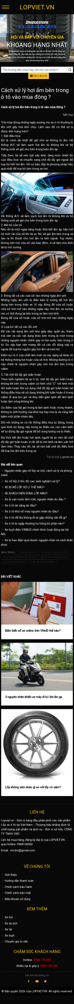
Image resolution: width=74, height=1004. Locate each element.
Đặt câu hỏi (38, 75)
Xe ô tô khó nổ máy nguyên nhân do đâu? (30, 511)
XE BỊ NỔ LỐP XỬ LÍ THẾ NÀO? (23, 487)
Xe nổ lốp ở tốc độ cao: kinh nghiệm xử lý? (30, 481)
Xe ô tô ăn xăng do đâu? (19, 505)
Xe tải (6, 929)
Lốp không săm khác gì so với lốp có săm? (33, 787)
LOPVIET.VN (37, 7)
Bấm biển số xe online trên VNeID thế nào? (33, 630)
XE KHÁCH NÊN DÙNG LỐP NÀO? (24, 493)
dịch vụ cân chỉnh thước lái (19, 557)
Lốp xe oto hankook (15, 561)
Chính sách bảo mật (16, 893)
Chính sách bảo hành (16, 887)
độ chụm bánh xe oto (54, 552)
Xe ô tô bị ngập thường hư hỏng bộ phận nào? (33, 523)
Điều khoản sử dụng (15, 899)
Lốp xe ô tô (8, 825)
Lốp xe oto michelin (43, 561)
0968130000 (25, 844)
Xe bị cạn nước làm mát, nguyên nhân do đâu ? (33, 499)
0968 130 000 (42, 960)
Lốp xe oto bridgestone (53, 557)
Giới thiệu (9, 875)
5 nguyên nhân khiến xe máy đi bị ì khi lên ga (33, 697)
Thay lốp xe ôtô (27, 552)
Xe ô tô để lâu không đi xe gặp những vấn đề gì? (34, 517)
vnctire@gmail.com (22, 850)
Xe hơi (7, 917)
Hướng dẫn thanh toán (17, 881)
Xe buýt (7, 935)
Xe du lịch (9, 923)
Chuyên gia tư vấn (14, 941)
